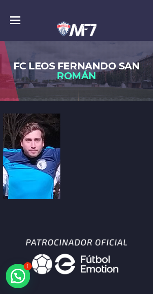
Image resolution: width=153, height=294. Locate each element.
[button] (18, 276)
